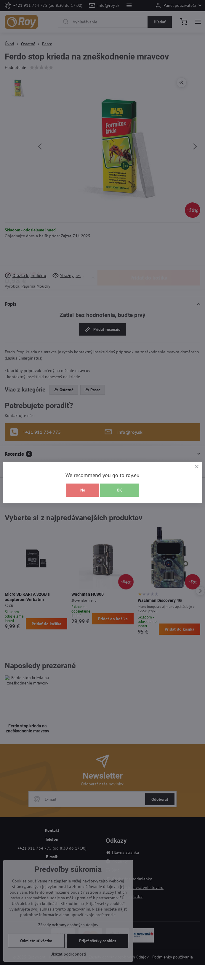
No (82, 490)
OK (119, 490)
